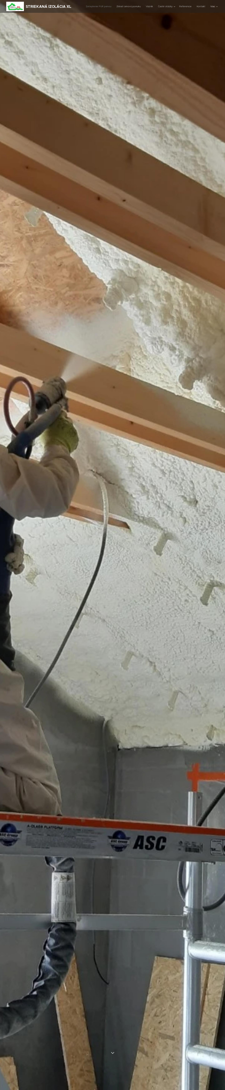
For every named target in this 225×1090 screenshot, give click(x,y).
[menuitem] (97, 6)
